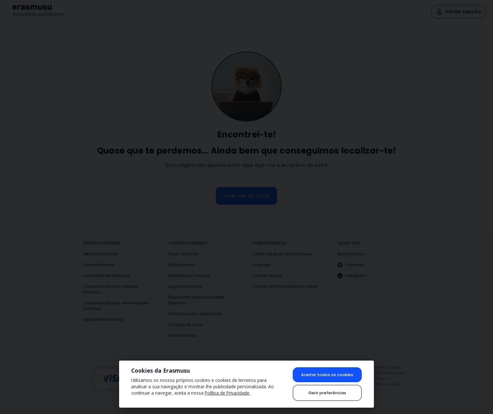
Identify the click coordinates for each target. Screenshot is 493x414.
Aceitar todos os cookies (327, 374)
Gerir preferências (327, 393)
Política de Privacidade (227, 393)
